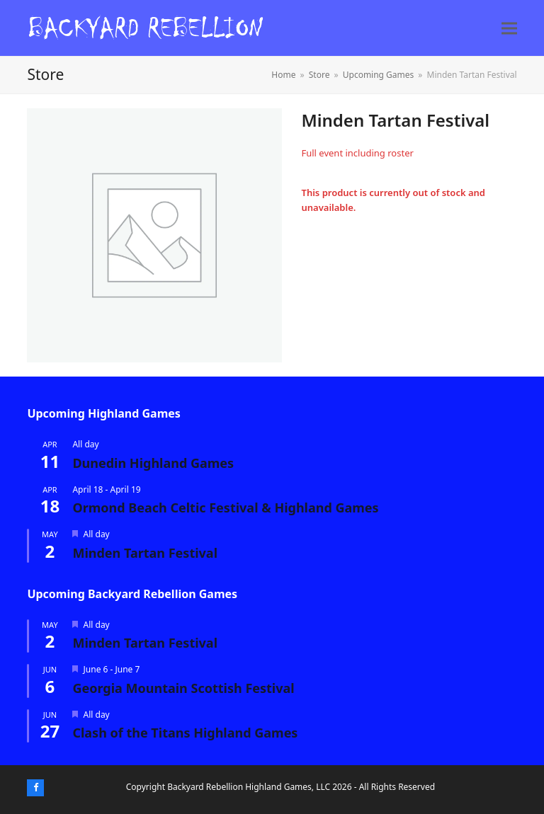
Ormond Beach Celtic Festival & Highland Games (225, 507)
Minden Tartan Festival (144, 552)
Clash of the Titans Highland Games (185, 732)
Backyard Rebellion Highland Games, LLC (248, 787)
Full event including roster (357, 153)
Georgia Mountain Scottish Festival (183, 688)
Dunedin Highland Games (153, 462)
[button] (509, 28)
